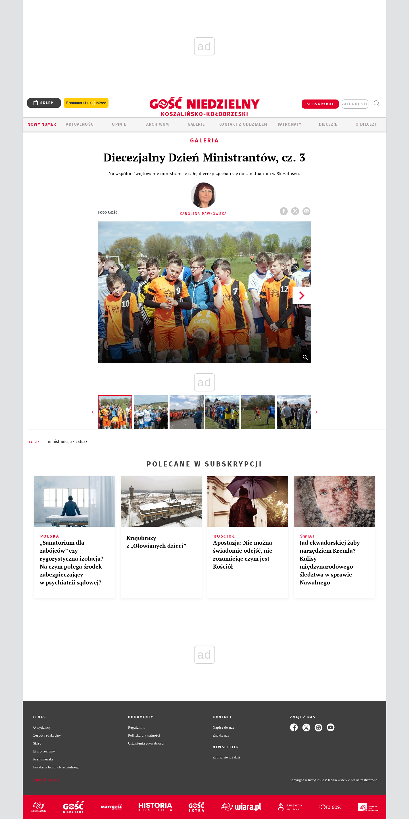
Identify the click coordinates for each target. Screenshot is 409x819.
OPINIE (119, 124)
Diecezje (328, 124)
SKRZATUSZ (78, 441)
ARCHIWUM (157, 124)
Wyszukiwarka (376, 103)
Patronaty (290, 124)
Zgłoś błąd (46, 780)
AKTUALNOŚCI (80, 124)
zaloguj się (355, 104)
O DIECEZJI (367, 124)
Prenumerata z (86, 103)
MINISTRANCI (58, 441)
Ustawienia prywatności (146, 743)
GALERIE (196, 124)
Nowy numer (42, 124)
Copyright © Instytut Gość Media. (314, 780)
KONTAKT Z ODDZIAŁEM (243, 124)
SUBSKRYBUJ (320, 104)
